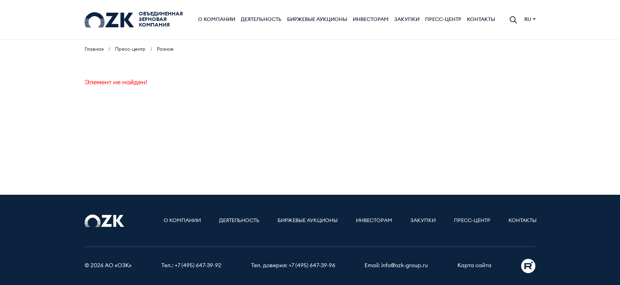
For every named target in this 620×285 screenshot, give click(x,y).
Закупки (407, 19)
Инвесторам (371, 19)
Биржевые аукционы (317, 19)
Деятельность (261, 19)
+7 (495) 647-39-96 (312, 265)
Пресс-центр (443, 19)
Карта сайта (474, 265)
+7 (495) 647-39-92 (198, 265)
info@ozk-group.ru (404, 265)
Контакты (481, 19)
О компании (216, 19)
